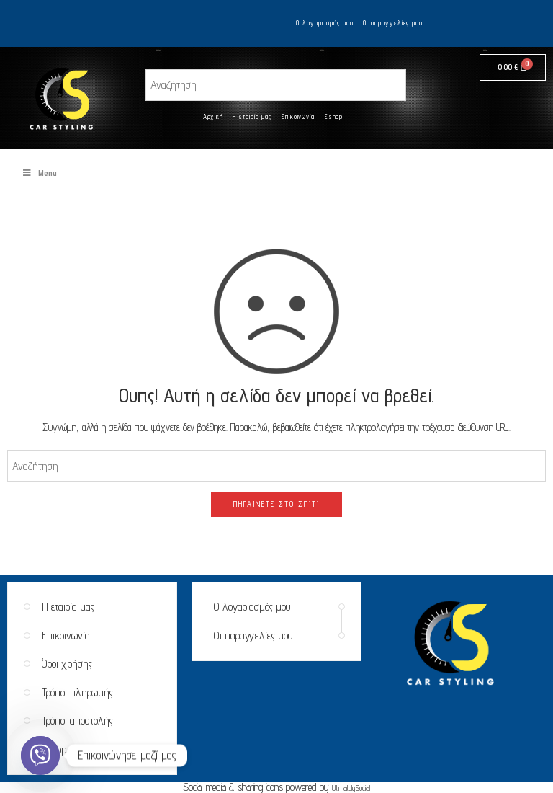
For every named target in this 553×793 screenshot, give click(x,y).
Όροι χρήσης (67, 663)
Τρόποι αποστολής (77, 720)
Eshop (334, 116)
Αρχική (213, 116)
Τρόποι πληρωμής (77, 692)
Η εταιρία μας (252, 116)
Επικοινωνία (298, 116)
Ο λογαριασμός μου (325, 23)
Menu (39, 172)
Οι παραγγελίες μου (393, 23)
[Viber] (40, 755)
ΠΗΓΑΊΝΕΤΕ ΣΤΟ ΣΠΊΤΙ (276, 504)
